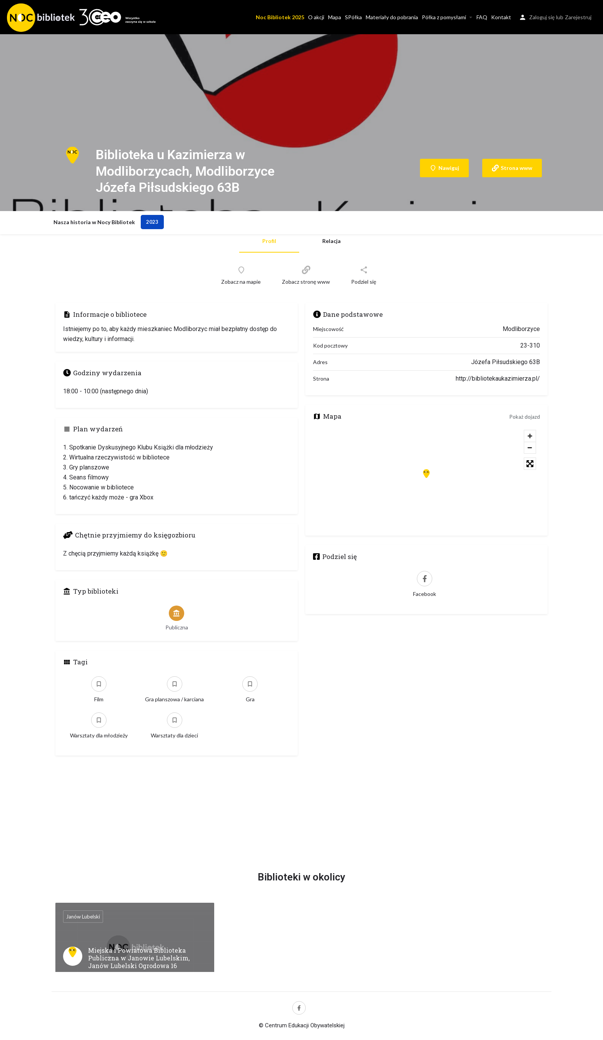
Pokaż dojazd (525, 417)
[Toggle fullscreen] (530, 463)
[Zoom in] (530, 436)
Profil (269, 241)
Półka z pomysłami (444, 17)
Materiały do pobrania (392, 17)
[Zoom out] (530, 447)
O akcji (316, 17)
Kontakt (501, 17)
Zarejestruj (578, 17)
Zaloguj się (542, 17)
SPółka (353, 17)
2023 (152, 222)
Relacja (331, 241)
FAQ (481, 17)
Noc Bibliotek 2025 (280, 17)
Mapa (334, 17)
